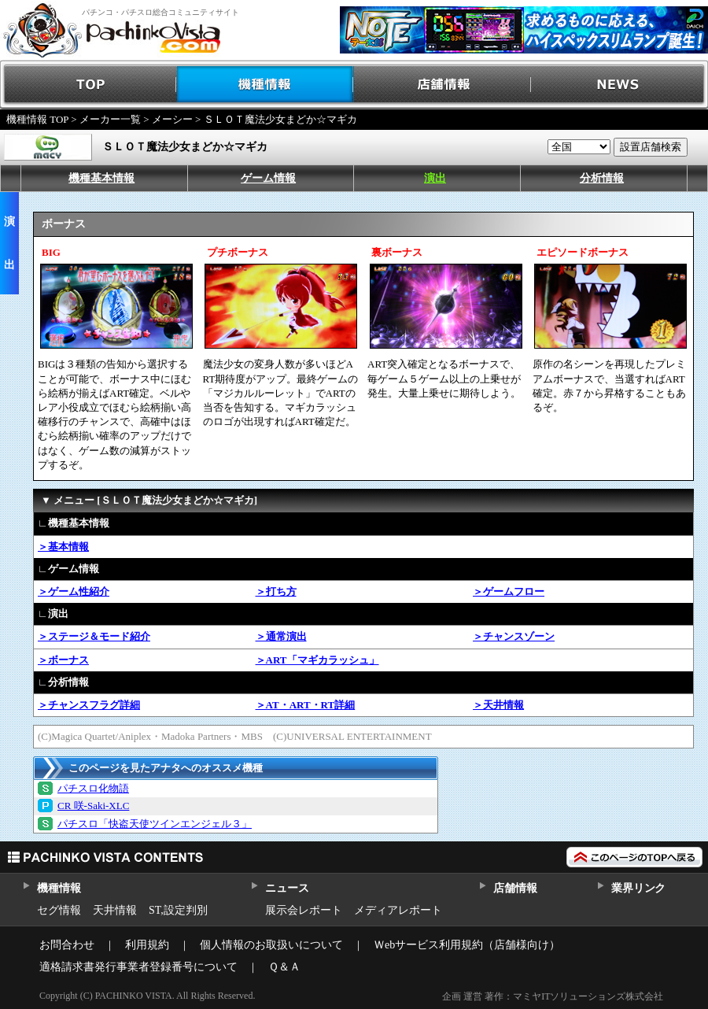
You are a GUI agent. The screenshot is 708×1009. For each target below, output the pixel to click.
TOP (88, 84)
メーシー (172, 119)
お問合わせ (66, 945)
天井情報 (115, 910)
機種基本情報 (101, 178)
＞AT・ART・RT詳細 (306, 705)
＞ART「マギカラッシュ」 (317, 660)
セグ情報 (59, 910)
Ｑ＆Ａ (284, 967)
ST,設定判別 (178, 910)
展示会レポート (303, 910)
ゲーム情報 (268, 178)
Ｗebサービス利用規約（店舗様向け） (467, 945)
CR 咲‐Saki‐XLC (93, 805)
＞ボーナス (63, 660)
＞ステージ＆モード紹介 (94, 636)
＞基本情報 (63, 547)
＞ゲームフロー (508, 591)
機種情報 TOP (37, 119)
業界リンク (638, 888)
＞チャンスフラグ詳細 (89, 705)
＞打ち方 (276, 591)
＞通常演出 (281, 636)
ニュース (286, 888)
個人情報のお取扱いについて (271, 945)
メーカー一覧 (110, 119)
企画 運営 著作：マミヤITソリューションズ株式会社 (552, 996)
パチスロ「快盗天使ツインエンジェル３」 (154, 824)
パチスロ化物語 (93, 788)
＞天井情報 (498, 705)
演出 (435, 178)
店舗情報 (442, 84)
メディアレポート (398, 910)
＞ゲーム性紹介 (73, 591)
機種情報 (265, 84)
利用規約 (147, 945)
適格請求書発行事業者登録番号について (138, 967)
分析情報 (602, 178)
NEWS (619, 84)
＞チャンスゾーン (514, 636)
